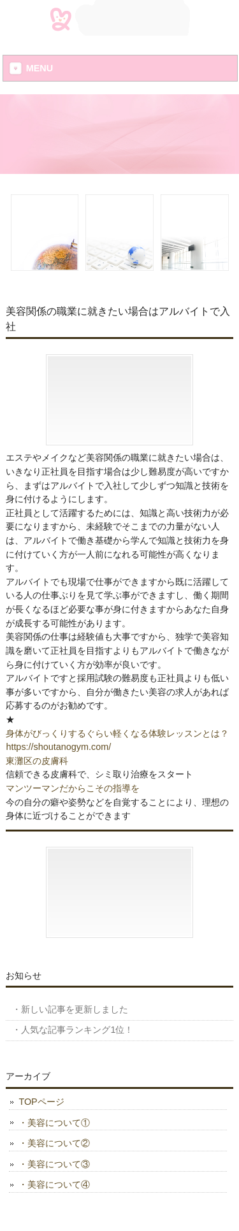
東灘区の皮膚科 (37, 761)
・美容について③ (54, 1164)
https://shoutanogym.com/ (58, 747)
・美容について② (54, 1143)
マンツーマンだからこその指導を (73, 788)
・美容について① (54, 1123)
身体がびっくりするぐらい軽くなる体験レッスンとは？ (117, 733)
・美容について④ (54, 1184)
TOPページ (41, 1102)
